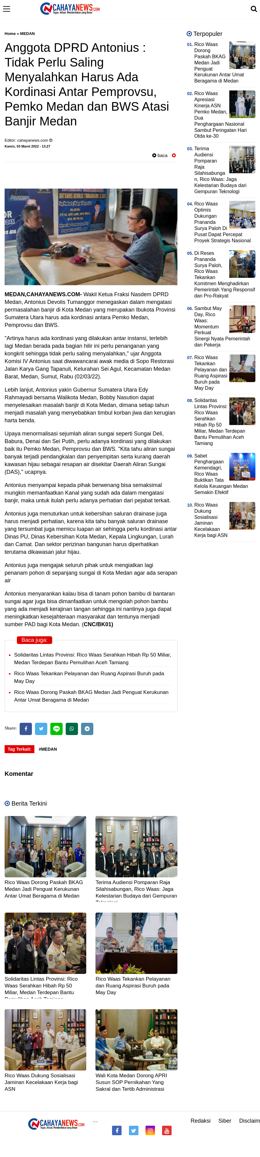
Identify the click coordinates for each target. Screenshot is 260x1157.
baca (160, 155)
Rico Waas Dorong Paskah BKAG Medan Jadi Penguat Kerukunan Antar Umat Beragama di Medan (44, 889)
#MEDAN (48, 749)
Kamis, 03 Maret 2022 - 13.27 (27, 146)
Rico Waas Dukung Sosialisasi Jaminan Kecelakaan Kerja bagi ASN (41, 1082)
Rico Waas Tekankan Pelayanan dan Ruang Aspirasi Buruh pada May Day (132, 985)
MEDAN (27, 33)
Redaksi (201, 1121)
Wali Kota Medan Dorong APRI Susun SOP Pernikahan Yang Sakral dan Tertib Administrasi (131, 1082)
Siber (225, 1121)
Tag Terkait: (19, 749)
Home (10, 33)
